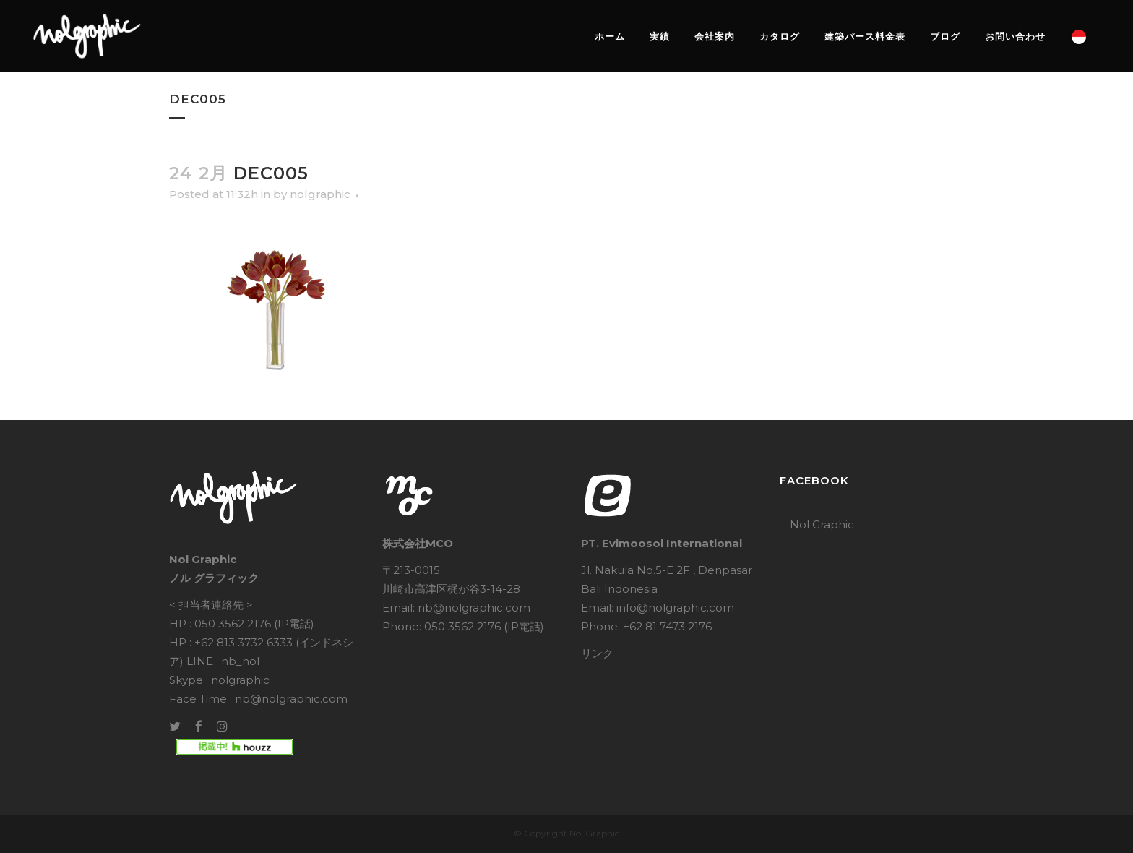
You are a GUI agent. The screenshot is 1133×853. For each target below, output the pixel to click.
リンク (597, 653)
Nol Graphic (822, 524)
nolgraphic (320, 194)
